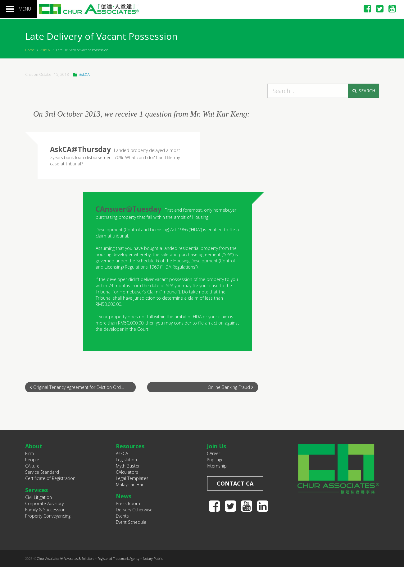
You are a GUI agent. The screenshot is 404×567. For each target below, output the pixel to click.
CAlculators (127, 472)
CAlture (32, 466)
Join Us (216, 446)
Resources (130, 446)
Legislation (126, 460)
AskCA (45, 50)
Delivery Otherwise (134, 510)
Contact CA (235, 483)
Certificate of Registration (50, 478)
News (123, 496)
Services (36, 490)
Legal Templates (132, 478)
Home (29, 50)
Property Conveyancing (47, 516)
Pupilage (215, 460)
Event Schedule (131, 522)
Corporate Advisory (44, 503)
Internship (217, 466)
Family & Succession (45, 510)
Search (363, 91)
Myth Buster (128, 466)
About (33, 446)
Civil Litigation (38, 497)
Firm (29, 453)
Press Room (128, 503)
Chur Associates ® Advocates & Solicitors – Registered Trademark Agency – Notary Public (100, 558)
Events (122, 516)
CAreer (213, 453)
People (32, 460)
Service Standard (42, 472)
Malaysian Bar (129, 484)
